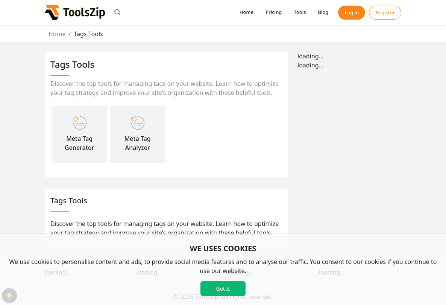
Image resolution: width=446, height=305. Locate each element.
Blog (323, 12)
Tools (300, 12)
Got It (223, 288)
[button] (117, 13)
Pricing (273, 12)
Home (246, 12)
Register (385, 12)
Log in (351, 12)
